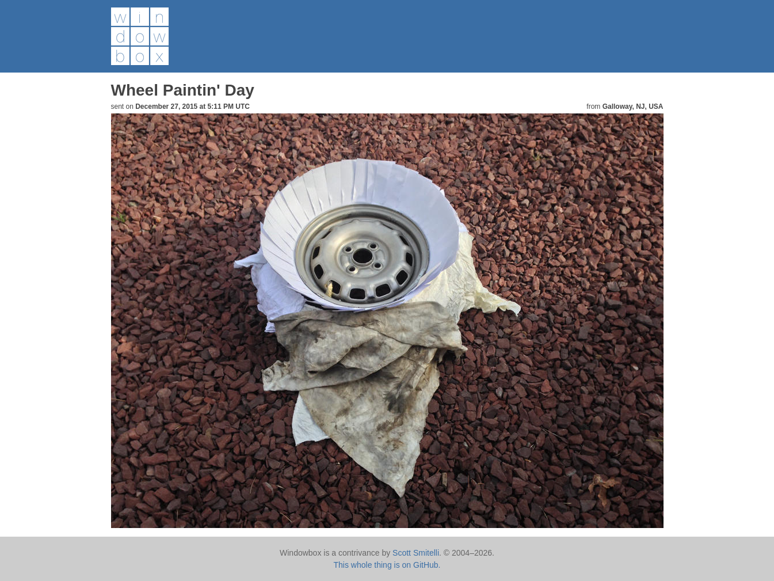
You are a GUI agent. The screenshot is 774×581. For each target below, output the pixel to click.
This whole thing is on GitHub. (387, 564)
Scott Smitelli (415, 552)
